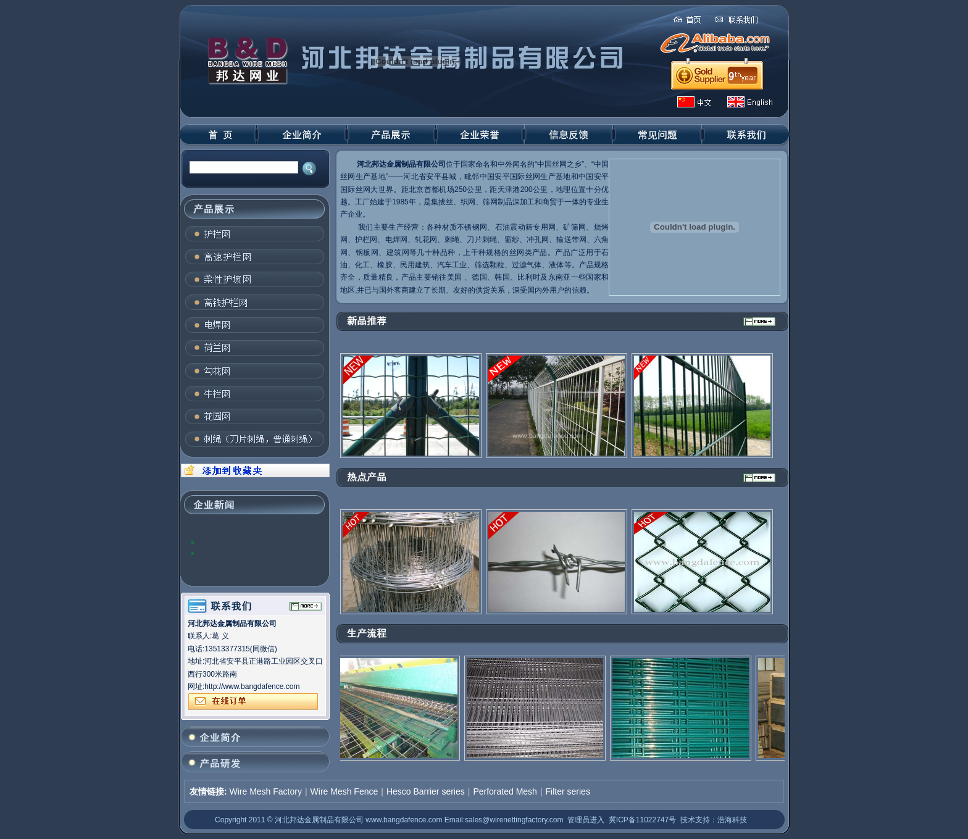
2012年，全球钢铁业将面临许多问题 (257, 541)
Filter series (568, 791)
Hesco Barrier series (425, 791)
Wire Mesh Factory (265, 791)
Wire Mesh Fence (344, 791)
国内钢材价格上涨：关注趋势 (245, 552)
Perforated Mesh (505, 791)
